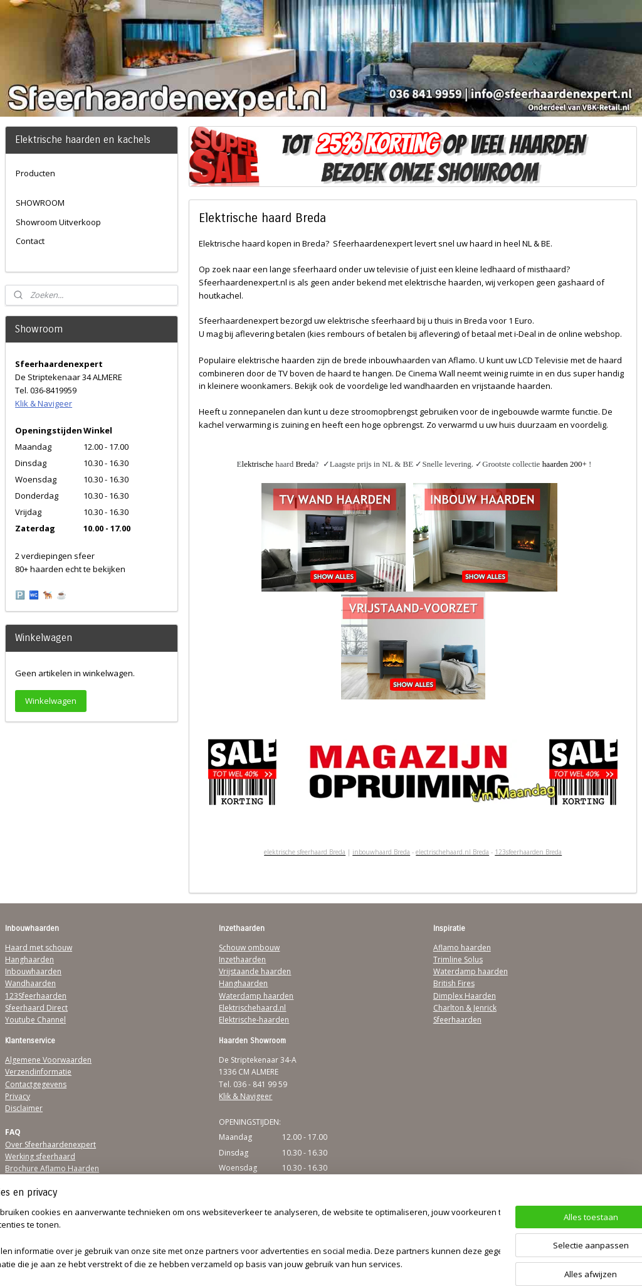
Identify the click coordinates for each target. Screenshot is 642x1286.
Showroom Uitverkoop (58, 222)
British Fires (454, 983)
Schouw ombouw (249, 947)
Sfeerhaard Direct (36, 1007)
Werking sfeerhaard (40, 1156)
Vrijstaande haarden (255, 971)
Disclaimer (24, 1108)
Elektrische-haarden (254, 1019)
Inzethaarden (242, 959)
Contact (30, 241)
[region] (238, 1239)
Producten (35, 173)
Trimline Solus (458, 959)
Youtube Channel (35, 1019)
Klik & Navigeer (43, 403)
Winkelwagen (50, 700)
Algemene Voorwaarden (48, 1060)
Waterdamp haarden (256, 996)
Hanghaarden (29, 959)
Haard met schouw (38, 947)
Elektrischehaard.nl (252, 1007)
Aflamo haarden (462, 947)
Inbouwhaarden (33, 971)
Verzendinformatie (38, 1071)
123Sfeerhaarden (35, 996)
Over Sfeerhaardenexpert (50, 1144)
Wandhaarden (30, 983)
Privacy (17, 1096)
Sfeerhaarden (457, 1019)
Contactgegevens (35, 1084)
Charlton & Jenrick (465, 1007)
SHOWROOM (40, 202)
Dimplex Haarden (464, 996)
